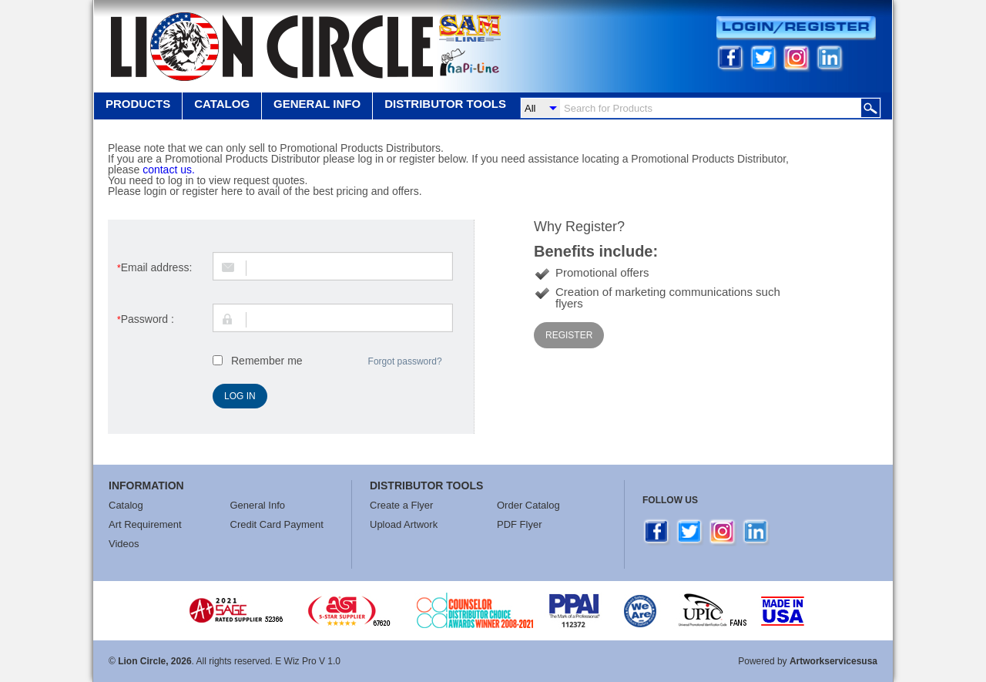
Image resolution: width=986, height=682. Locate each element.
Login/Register (796, 28)
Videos (124, 544)
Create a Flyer (401, 505)
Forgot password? (405, 361)
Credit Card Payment (277, 524)
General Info (258, 505)
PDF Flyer (519, 524)
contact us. (169, 169)
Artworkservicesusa (833, 661)
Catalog (222, 103)
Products (138, 103)
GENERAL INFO (317, 103)
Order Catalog (528, 505)
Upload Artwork (404, 524)
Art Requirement (145, 524)
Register (568, 335)
